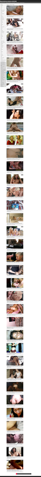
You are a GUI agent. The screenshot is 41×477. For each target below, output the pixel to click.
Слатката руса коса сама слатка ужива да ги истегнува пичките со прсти (14, 172)
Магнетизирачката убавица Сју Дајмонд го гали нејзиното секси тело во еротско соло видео (13, 159)
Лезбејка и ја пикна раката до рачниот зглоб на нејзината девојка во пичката (13, 457)
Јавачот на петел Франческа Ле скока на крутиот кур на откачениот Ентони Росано (15, 237)
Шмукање (2, 5)
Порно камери (2, 83)
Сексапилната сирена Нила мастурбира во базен (14, 275)
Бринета (2, 4)
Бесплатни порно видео (3, 65)
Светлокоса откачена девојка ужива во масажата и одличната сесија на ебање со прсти (14, 68)
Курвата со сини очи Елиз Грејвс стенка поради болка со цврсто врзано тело (14, 55)
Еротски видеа (2, 79)
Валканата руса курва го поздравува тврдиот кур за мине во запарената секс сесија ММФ (14, 302)
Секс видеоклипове (3, 70)
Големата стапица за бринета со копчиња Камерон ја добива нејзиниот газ (14, 94)
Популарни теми (22, 2)
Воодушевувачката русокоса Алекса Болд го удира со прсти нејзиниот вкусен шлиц (14, 315)
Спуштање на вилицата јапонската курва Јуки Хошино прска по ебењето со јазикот (14, 418)
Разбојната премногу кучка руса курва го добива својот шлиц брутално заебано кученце (15, 340)
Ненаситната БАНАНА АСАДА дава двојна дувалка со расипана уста (14, 211)
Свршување (2, 45)
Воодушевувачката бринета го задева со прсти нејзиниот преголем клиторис (13, 431)
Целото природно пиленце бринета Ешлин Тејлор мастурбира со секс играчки (14, 353)
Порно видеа (2, 73)
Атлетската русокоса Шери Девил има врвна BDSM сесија (14, 289)
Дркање (1, 44)
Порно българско (3, 62)
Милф (1, 23)
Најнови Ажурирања (8, 2)
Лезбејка (2, 51)
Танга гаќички (2, 32)
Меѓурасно (2, 55)
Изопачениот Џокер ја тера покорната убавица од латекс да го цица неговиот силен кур (14, 120)
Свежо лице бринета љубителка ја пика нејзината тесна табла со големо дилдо (15, 16)
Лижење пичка (2, 26)
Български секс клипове (2, 85)
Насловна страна (2, 2)
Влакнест (2, 49)
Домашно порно (3, 63)
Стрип (1, 56)
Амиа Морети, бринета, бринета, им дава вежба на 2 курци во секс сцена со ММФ (14, 405)
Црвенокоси (2, 17)
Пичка (1, 7)
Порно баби (2, 86)
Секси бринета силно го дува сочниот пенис (13, 262)
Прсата (1, 6)
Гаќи (1, 50)
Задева (1, 20)
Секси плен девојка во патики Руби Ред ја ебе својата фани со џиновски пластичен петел (14, 444)
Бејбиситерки (2, 18)
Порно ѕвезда (2, 57)
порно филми (2, 82)
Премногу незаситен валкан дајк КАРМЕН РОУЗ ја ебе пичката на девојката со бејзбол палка (14, 133)
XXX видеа (2, 78)
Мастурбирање (2, 31)
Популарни (17, 2)
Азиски (1, 38)
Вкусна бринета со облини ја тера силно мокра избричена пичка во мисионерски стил (13, 81)
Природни (2, 43)
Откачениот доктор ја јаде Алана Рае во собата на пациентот (14, 146)
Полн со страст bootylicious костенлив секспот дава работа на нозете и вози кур (14, 224)
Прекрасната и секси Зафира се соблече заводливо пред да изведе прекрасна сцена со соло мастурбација (15, 42)
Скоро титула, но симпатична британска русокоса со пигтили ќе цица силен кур (14, 392)
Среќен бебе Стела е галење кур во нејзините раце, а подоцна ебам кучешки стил (14, 185)
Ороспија (2, 36)
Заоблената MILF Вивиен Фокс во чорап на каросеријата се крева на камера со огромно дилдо (14, 470)
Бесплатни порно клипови (8, 1)
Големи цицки (2, 11)
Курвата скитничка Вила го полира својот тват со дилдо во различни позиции (15, 29)
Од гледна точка (3, 61)
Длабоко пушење (3, 42)
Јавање (1, 12)
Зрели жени (2, 76)
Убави (1, 25)
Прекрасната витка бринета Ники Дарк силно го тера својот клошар (14, 366)
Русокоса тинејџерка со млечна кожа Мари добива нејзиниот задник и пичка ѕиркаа (14, 379)
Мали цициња (2, 13)
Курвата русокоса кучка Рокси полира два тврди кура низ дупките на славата (14, 328)
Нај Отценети (13, 2)
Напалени (2, 30)
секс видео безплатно (3, 72)
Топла (1, 37)
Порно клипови (2, 66)
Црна (1, 48)
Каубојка (2, 24)
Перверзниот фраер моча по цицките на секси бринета (15, 197)
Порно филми (2, 71)
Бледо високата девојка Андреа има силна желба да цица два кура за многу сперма (14, 250)
